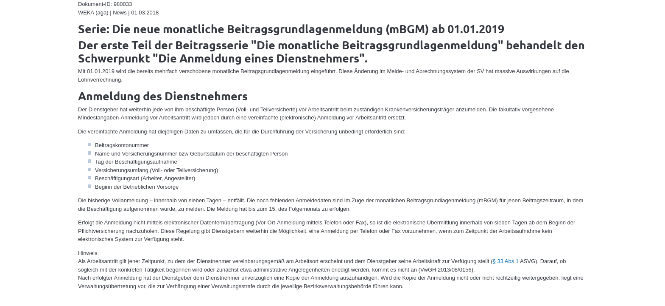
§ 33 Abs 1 (506, 261)
